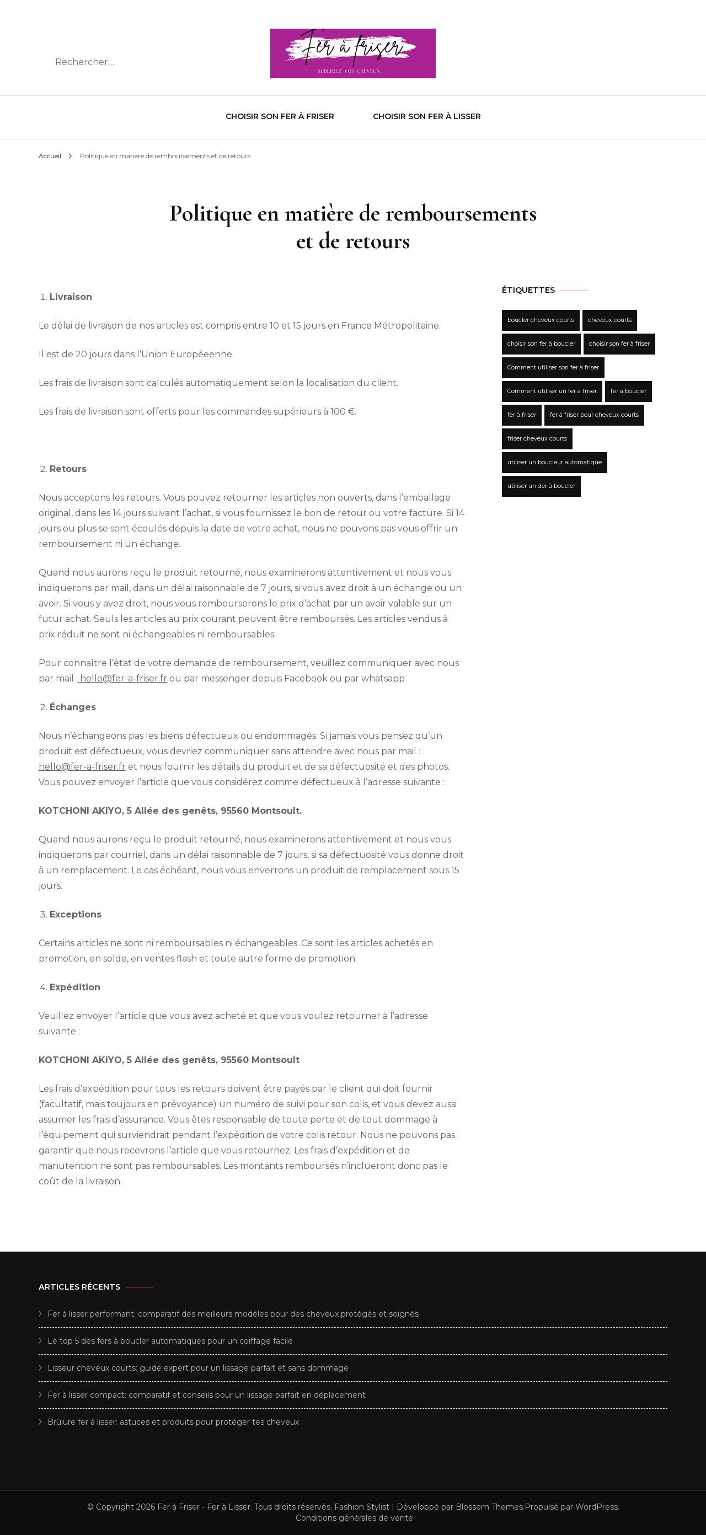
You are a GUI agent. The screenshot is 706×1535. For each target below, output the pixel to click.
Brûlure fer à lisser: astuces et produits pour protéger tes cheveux (173, 1422)
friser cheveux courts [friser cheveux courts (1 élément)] (537, 438)
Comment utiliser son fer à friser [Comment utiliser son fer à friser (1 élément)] (553, 367)
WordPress (596, 1507)
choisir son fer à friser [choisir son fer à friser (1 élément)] (619, 343)
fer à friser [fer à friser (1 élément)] (521, 414)
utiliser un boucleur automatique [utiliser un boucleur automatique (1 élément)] (554, 462)
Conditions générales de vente (354, 1518)
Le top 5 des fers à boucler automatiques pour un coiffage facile (170, 1341)
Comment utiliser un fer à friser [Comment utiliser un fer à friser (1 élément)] (552, 391)
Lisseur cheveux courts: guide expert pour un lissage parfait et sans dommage (198, 1368)
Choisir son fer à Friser (280, 116)
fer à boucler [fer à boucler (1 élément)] (628, 391)
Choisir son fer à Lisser (427, 116)
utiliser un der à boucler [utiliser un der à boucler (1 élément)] (541, 486)
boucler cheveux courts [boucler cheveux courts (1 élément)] (540, 320)
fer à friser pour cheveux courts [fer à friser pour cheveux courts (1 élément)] (594, 414)
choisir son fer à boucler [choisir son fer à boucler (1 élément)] (541, 343)
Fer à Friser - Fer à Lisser (203, 1507)
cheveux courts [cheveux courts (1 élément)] (610, 320)
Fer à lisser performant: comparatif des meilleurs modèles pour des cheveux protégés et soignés (233, 1314)
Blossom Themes (489, 1507)
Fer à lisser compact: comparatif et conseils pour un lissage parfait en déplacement (206, 1395)
